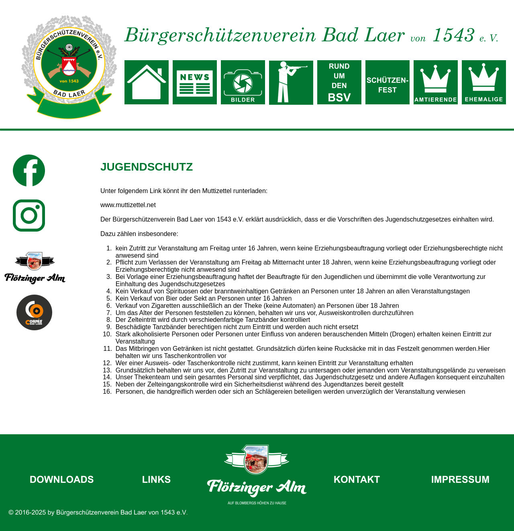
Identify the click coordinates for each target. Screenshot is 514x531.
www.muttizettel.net (128, 204)
